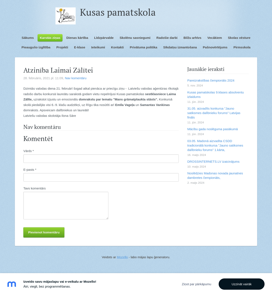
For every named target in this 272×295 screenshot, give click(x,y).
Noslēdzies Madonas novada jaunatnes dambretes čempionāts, (215, 175)
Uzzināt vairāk (242, 284)
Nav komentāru (75, 78)
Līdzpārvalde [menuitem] (104, 38)
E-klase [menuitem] (79, 47)
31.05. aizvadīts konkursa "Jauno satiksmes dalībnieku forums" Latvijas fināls (213, 113)
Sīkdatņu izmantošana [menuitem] (180, 47)
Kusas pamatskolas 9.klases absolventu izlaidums (215, 94)
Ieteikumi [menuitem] (98, 47)
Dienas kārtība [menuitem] (77, 38)
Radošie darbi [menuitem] (166, 38)
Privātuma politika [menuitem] (143, 47)
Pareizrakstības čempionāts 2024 (210, 80)
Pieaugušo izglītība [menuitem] (35, 47)
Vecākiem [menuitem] (214, 38)
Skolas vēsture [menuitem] (239, 38)
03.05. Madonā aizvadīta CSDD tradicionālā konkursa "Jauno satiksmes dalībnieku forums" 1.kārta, (215, 145)
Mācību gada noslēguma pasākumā (212, 129)
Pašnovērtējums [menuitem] (215, 47)
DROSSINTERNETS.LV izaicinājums (213, 161)
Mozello (122, 257)
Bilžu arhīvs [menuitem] (192, 38)
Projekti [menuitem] (62, 47)
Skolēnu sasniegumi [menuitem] (135, 38)
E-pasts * (29, 169)
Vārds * (28, 151)
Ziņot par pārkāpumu (196, 284)
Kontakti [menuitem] (117, 47)
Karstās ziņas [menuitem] (50, 38)
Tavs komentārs (34, 188)
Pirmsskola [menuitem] (242, 47)
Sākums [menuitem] (28, 38)
